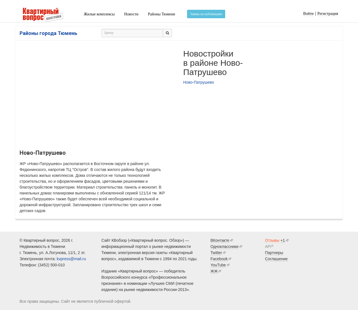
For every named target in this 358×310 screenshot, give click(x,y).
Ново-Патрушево (198, 82)
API (268, 246)
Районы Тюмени (161, 14)
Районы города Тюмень (48, 33)
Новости (131, 14)
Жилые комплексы (99, 14)
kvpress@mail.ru (71, 259)
